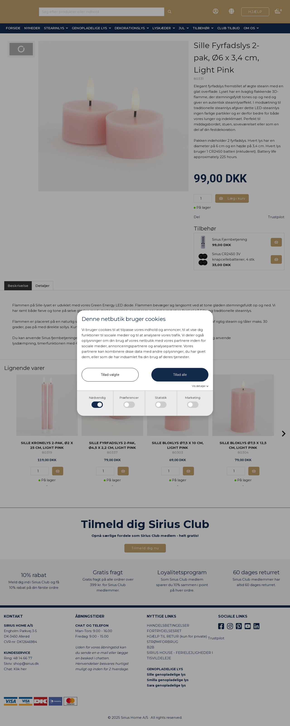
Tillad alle (180, 375)
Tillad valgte (110, 375)
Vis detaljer (199, 386)
